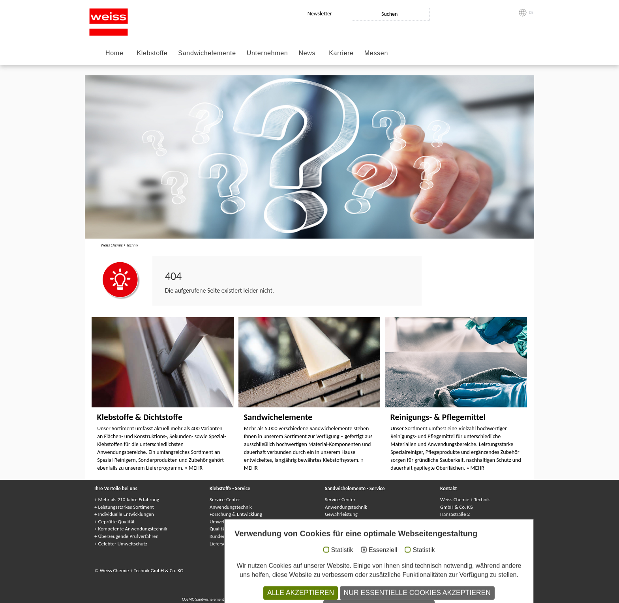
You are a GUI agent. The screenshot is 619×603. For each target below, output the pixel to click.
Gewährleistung (341, 514)
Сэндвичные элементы (315, 599)
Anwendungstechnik (231, 507)
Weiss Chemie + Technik (119, 245)
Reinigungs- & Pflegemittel (438, 417)
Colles (308, 593)
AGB (350, 570)
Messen (376, 53)
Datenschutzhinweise (319, 570)
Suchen (389, 14)
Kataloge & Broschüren (348, 544)
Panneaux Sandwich (277, 599)
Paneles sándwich (423, 599)
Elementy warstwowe (388, 599)
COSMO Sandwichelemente (204, 599)
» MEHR (194, 468)
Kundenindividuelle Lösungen (240, 536)
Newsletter (320, 13)
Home (114, 53)
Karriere (341, 53)
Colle (332, 593)
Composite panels (244, 599)
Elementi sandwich (353, 599)
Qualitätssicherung (229, 529)
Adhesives (293, 593)
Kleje (344, 593)
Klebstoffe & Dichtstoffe (139, 417)
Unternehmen (267, 53)
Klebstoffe (152, 53)
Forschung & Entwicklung (236, 514)
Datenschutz (279, 570)
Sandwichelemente (207, 53)
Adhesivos (359, 593)
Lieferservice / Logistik (233, 544)
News (306, 53)
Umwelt (218, 522)
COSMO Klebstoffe (266, 593)
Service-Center (225, 499)
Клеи (321, 593)
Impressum (251, 570)
